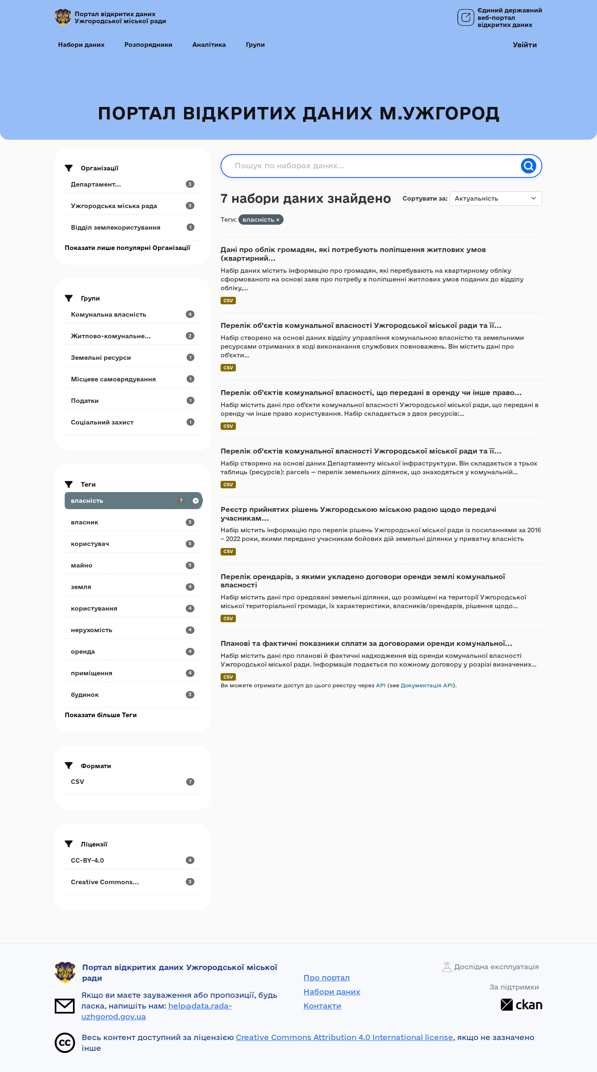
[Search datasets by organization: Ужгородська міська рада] (133, 205)
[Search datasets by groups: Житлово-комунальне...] (133, 335)
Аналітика (209, 44)
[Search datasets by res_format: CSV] (133, 781)
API (381, 685)
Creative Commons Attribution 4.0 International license (344, 1037)
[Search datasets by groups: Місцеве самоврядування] (133, 379)
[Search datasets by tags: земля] (133, 586)
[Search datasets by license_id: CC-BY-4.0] (133, 860)
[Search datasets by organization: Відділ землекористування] (133, 227)
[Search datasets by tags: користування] (133, 608)
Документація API (427, 685)
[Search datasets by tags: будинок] (133, 694)
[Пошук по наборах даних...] (375, 165)
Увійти (525, 45)
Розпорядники (148, 44)
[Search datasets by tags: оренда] (133, 651)
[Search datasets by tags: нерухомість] (133, 629)
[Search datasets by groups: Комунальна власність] (133, 314)
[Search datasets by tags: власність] (133, 500)
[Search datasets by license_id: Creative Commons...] (133, 881)
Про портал (326, 977)
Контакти (322, 1006)
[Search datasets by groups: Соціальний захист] (133, 422)
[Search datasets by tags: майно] (133, 565)
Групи (255, 44)
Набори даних (81, 44)
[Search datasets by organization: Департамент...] (133, 184)
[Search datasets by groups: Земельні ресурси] (133, 357)
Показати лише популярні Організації (127, 247)
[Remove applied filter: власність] (277, 220)
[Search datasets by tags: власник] (133, 522)
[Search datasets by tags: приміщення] (133, 673)
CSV (228, 300)
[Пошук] (528, 166)
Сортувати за (424, 198)
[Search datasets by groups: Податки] (133, 400)
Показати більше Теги (101, 714)
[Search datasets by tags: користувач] (133, 543)
